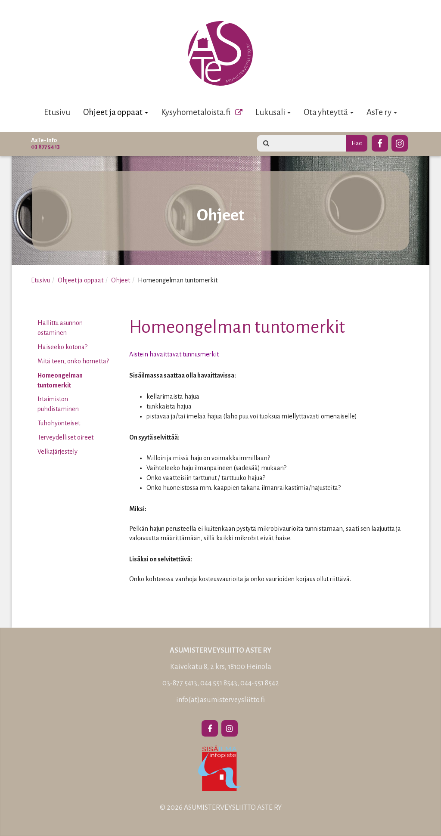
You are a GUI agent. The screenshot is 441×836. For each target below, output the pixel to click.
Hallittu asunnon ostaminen (60, 327)
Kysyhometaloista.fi (196, 112)
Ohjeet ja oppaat (115, 112)
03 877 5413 (45, 146)
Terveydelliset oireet (65, 437)
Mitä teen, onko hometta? (73, 361)
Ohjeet (120, 280)
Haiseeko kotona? (62, 347)
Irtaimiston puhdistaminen (58, 404)
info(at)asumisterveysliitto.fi (220, 700)
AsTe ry (381, 112)
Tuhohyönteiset (58, 423)
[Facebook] (379, 142)
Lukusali (273, 112)
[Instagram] (400, 142)
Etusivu (57, 112)
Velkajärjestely (57, 451)
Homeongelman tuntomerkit (60, 380)
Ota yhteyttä (329, 112)
